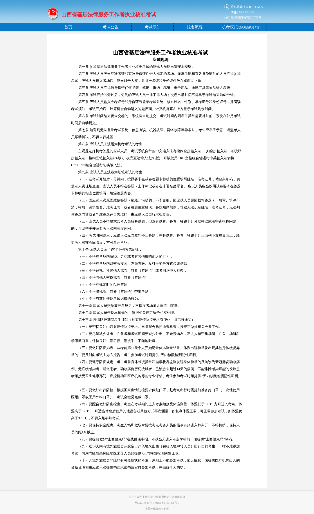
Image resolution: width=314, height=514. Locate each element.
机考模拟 (241, 27)
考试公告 (110, 27)
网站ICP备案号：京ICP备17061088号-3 (157, 502)
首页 (68, 27)
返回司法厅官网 (246, 17)
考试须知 (153, 27)
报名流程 (195, 27)
